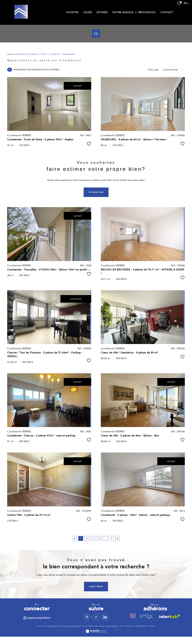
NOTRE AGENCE (122, 12)
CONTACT (166, 12)
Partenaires (130, 626)
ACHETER (72, 12)
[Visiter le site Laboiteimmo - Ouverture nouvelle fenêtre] (96, 632)
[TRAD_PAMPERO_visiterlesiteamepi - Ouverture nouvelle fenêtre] (146, 616)
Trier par (153, 69)
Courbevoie (54, 54)
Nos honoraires (88, 626)
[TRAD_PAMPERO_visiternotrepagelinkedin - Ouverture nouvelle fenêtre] (105, 617)
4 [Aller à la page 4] (99, 538)
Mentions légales (111, 626)
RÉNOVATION (147, 12)
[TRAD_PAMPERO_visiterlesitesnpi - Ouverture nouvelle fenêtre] (133, 616)
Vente (43, 54)
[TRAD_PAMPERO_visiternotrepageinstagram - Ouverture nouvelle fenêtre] (87, 617)
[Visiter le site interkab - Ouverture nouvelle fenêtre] (168, 616)
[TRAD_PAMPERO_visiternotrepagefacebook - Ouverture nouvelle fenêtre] (96, 617)
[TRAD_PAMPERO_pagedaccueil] (21, 18)
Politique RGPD (141, 626)
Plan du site (99, 626)
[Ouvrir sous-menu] (135, 12)
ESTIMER (102, 12)
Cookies (151, 626)
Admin (122, 626)
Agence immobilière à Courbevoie (22, 54)
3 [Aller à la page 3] (92, 538)
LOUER (87, 12)
